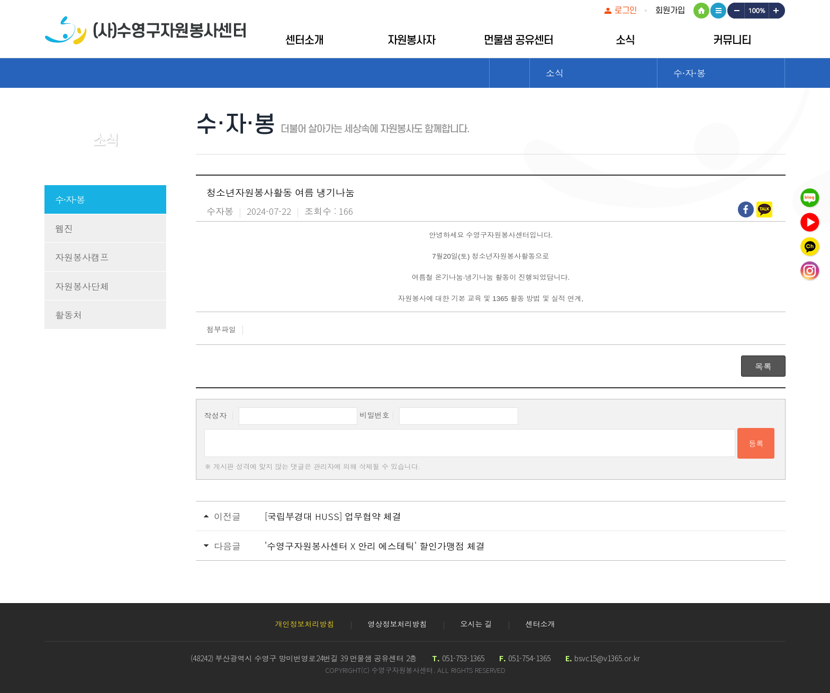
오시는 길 (476, 623)
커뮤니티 (732, 40)
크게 (777, 11)
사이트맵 (718, 11)
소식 (625, 40)
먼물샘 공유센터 (518, 40)
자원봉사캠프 (82, 256)
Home (509, 73)
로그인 (626, 10)
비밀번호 (374, 414)
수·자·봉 (70, 199)
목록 (763, 366)
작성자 (215, 414)
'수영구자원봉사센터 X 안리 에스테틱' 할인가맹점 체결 (375, 545)
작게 (735, 11)
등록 (755, 443)
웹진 (64, 228)
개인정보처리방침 (305, 623)
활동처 (68, 314)
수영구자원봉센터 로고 (145, 30)
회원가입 (670, 10)
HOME (701, 11)
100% (756, 11)
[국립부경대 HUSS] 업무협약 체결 (333, 516)
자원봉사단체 (82, 286)
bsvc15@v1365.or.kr (607, 658)
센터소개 (304, 40)
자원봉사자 (411, 40)
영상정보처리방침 (397, 623)
